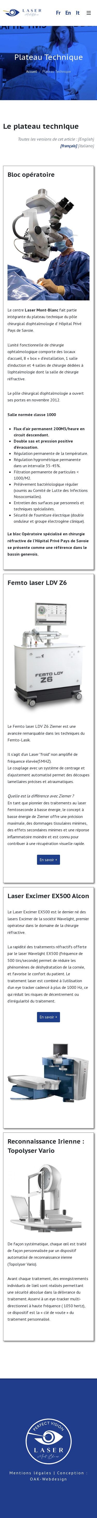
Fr (58, 12)
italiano (86, 145)
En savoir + (48, 859)
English (86, 139)
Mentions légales (30, 1472)
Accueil (31, 71)
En (68, 12)
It (78, 12)
